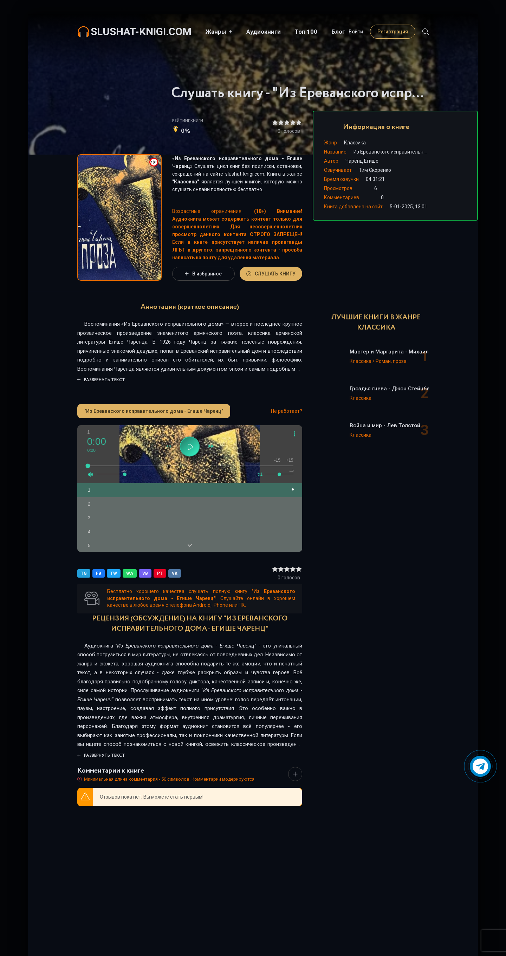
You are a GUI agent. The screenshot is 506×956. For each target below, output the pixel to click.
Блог (338, 31)
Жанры (216, 31)
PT (160, 573)
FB (98, 573)
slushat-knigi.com (141, 31)
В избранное (203, 274)
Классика (185, 181)
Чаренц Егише (361, 161)
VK (174, 573)
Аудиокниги (263, 31)
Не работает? (286, 411)
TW (113, 573)
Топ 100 (306, 31)
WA (129, 573)
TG (84, 573)
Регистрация (392, 31)
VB (145, 573)
